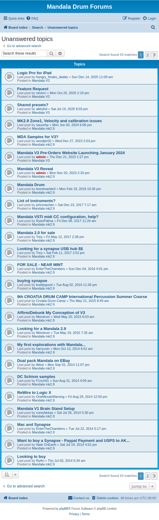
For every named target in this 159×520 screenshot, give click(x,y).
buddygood (44, 285)
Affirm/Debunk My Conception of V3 (51, 312)
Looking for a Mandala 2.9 (41, 328)
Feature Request (32, 89)
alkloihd (41, 109)
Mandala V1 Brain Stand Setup (46, 408)
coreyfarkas (44, 412)
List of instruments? (36, 200)
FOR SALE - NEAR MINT (40, 264)
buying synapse (32, 280)
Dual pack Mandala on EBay (43, 360)
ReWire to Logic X (34, 392)
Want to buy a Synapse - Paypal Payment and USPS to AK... (73, 440)
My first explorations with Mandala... (51, 344)
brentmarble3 (46, 189)
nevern (41, 93)
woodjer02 (43, 141)
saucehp (42, 125)
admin (41, 157)
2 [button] (148, 55)
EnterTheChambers (50, 269)
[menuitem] (32, 18)
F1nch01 (42, 380)
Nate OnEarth (46, 444)
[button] (154, 55)
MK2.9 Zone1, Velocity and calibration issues (59, 121)
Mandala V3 (41, 80)
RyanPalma (44, 221)
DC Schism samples (36, 376)
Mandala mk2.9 (43, 128)
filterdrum (43, 317)
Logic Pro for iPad (34, 73)
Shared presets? (32, 105)
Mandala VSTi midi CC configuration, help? (57, 216)
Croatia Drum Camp (50, 301)
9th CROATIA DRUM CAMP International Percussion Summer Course (82, 296)
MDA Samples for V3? (38, 137)
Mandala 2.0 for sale (36, 232)
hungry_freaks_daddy (52, 77)
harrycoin (42, 348)
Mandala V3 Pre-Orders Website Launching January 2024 (71, 153)
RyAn (40, 460)
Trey (39, 237)
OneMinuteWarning (50, 396)
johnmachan (45, 205)
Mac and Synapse (34, 424)
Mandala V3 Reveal (35, 168)
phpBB (63, 508)
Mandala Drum (31, 184)
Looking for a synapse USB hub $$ (50, 248)
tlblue (40, 364)
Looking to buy (31, 456)
